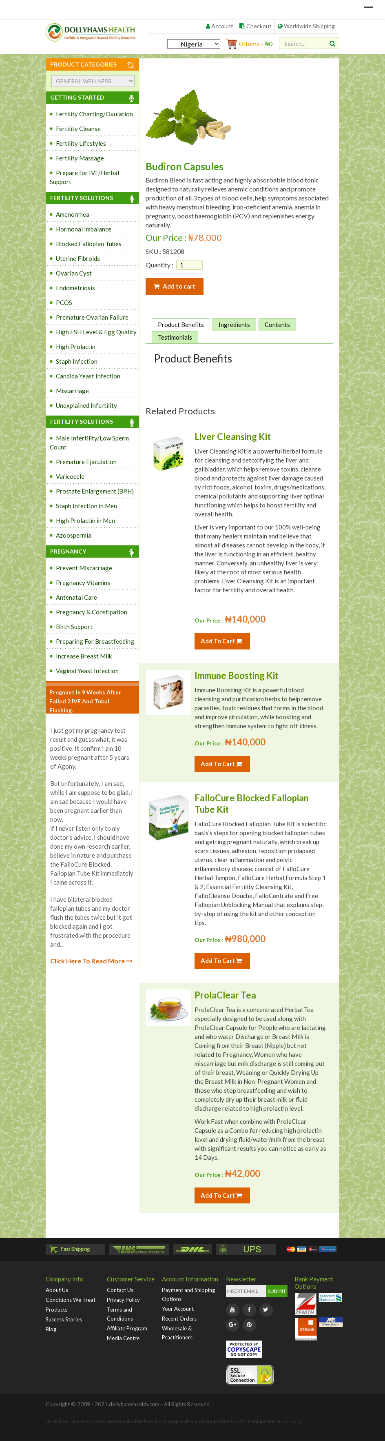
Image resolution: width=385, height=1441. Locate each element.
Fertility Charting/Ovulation (94, 114)
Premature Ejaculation (86, 461)
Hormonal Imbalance (83, 229)
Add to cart (174, 286)
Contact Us (120, 1290)
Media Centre (123, 1338)
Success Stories (64, 1319)
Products (56, 1309)
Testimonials (175, 337)
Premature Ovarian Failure (92, 317)
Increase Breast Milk (84, 656)
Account (219, 25)
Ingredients (234, 324)
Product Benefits (181, 324)
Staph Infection (76, 361)
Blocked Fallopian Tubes (89, 243)
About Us (57, 1290)
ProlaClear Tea (225, 995)
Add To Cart (221, 641)
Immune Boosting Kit (237, 675)
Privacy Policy (123, 1299)
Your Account (178, 1308)
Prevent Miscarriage (84, 568)
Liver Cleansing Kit (233, 436)
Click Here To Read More (91, 961)
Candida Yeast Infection (88, 376)
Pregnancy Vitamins (83, 582)
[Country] (193, 44)
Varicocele (70, 476)
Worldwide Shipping (306, 25)
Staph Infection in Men (86, 505)
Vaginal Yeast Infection (87, 670)
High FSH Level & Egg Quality (96, 332)
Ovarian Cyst (74, 273)
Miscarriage (72, 390)
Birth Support (74, 626)
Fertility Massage (80, 158)
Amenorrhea (72, 214)
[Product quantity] (189, 265)
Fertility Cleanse (78, 128)
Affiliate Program (127, 1328)
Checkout (255, 25)
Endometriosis (75, 287)
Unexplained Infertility (86, 405)
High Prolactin (75, 346)
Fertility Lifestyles (81, 143)
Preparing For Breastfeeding (95, 641)
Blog (51, 1329)
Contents (277, 324)
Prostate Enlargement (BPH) (95, 491)
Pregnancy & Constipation (91, 612)
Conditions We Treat (70, 1299)
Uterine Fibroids (78, 258)
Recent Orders (179, 1318)
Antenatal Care (76, 597)
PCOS (64, 302)
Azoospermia (73, 535)
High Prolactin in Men (85, 520)
